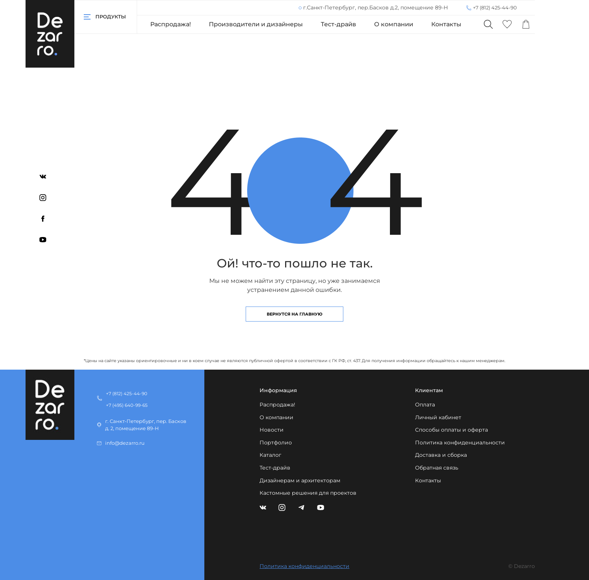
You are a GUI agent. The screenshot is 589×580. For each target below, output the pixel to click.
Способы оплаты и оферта (451, 429)
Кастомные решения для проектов (308, 492)
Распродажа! (170, 24)
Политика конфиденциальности (460, 442)
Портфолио (276, 442)
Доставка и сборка (441, 455)
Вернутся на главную (294, 314)
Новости (272, 429)
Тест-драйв (338, 24)
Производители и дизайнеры (256, 24)
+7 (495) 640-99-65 (127, 405)
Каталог (270, 455)
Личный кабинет (438, 417)
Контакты (446, 24)
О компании (393, 24)
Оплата (425, 404)
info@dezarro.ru (125, 443)
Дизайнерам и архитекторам (300, 480)
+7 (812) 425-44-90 (495, 8)
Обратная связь (436, 467)
